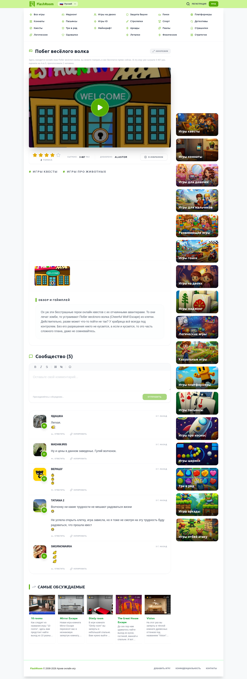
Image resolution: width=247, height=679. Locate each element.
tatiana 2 (57, 503)
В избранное (153, 157)
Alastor (121, 157)
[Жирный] (35, 371)
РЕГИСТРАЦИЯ (196, 4)
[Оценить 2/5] (40, 155)
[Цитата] (55, 371)
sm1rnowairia (61, 549)
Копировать (80, 438)
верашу (56, 472)
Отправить (155, 401)
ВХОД (212, 4)
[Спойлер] (61, 371)
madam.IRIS (59, 448)
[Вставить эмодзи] (70, 371)
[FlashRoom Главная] (41, 4)
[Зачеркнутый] (47, 371)
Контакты (211, 671)
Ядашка (57, 420)
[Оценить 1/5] (35, 155)
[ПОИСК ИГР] (185, 4)
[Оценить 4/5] (52, 155)
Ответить (58, 438)
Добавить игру (162, 671)
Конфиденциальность (188, 671)
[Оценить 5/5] (58, 155)
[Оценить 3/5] (46, 155)
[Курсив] (41, 371)
